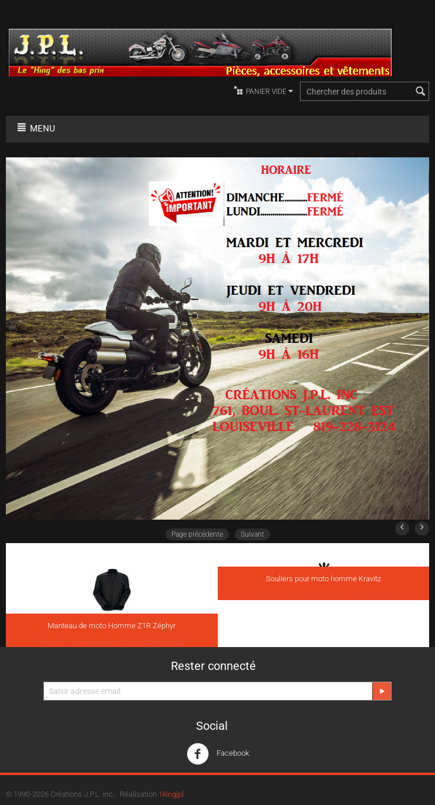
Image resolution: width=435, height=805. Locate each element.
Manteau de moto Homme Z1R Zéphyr (112, 625)
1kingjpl (171, 794)
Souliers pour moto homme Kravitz (323, 578)
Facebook (218, 754)
